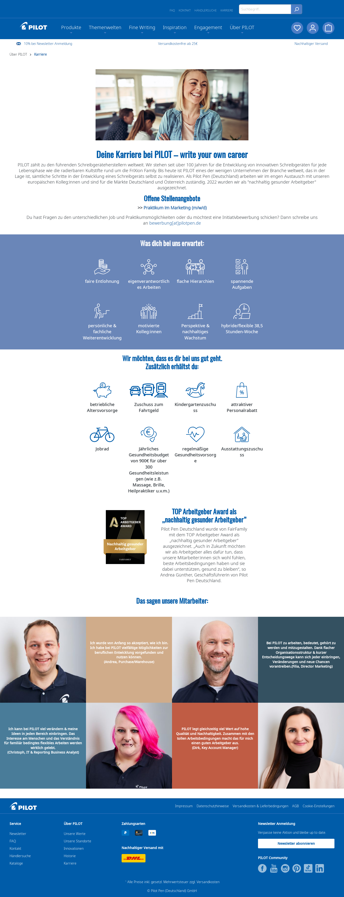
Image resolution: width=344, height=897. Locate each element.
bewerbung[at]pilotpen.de (175, 223)
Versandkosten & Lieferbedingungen (260, 806)
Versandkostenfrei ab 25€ (178, 43)
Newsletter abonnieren (296, 843)
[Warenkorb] (328, 28)
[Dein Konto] (313, 28)
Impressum (184, 806)
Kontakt (185, 10)
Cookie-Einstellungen (318, 806)
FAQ (172, 10)
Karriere (226, 10)
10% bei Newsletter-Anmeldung (48, 43)
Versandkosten (208, 882)
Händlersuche (205, 10)
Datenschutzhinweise (213, 806)
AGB (295, 806)
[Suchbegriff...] (265, 9)
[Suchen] (296, 9)
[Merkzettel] (297, 28)
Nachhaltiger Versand (311, 43)
